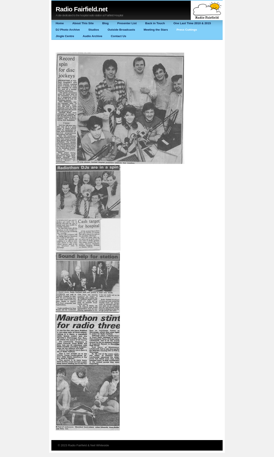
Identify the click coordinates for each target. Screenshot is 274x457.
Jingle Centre (65, 36)
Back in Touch (155, 23)
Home (60, 23)
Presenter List (127, 23)
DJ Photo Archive (68, 29)
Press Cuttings (186, 29)
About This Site (83, 23)
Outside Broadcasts (121, 29)
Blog (105, 23)
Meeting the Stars (156, 29)
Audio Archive (92, 36)
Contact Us (118, 36)
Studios (93, 29)
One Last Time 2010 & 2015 (192, 23)
